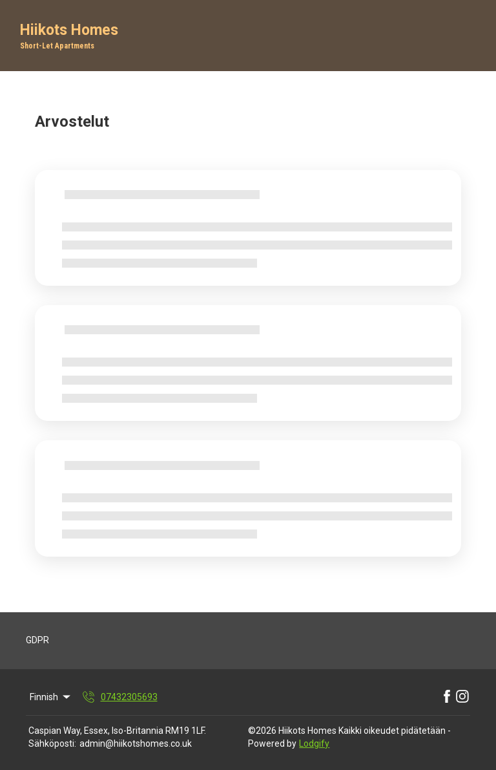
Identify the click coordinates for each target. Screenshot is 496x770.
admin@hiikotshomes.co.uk (135, 743)
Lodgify (314, 743)
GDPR (37, 640)
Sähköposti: (52, 743)
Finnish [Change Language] (51, 697)
